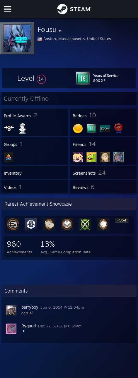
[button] (31, 78)
